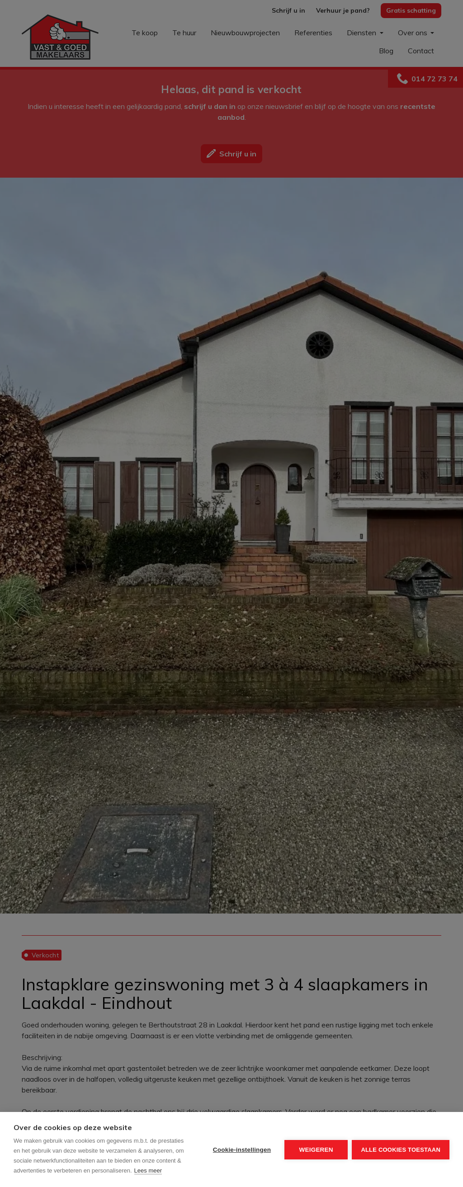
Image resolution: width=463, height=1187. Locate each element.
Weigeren (316, 1149)
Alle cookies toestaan (400, 1149)
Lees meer (148, 1170)
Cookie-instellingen (241, 1149)
